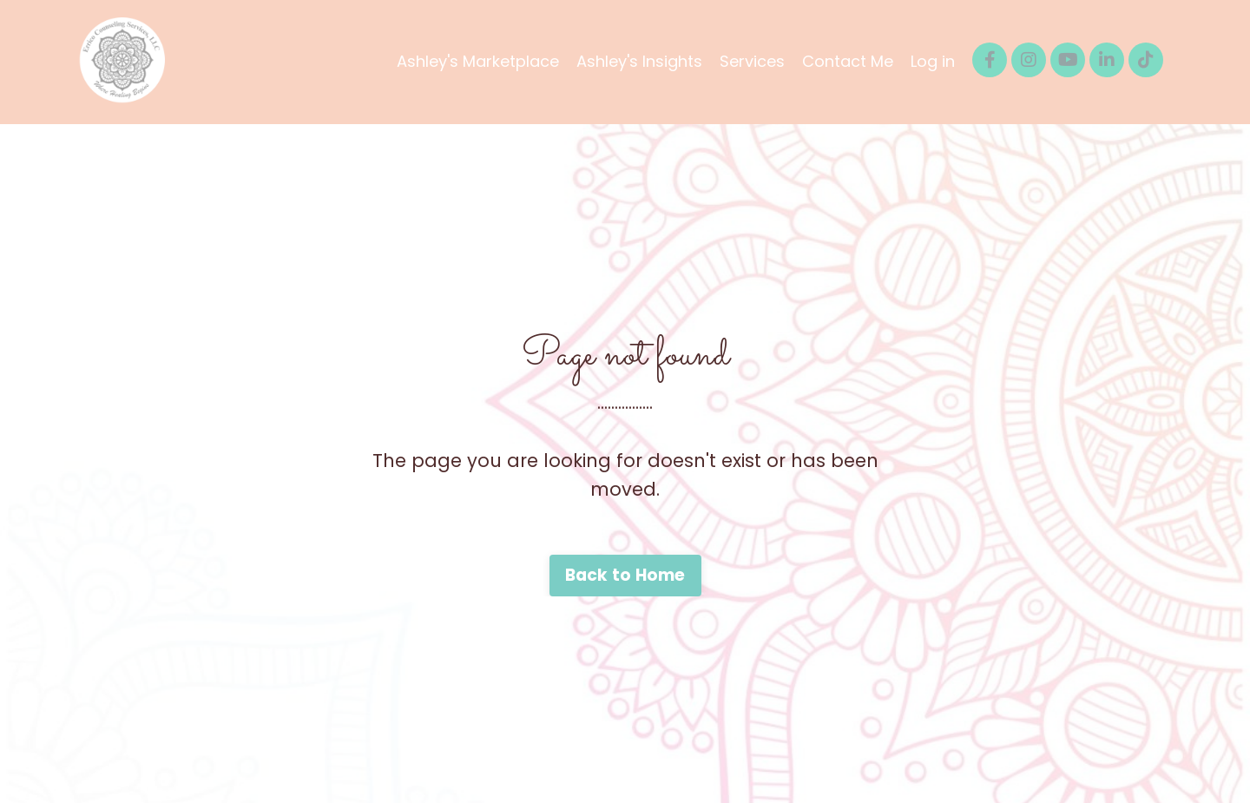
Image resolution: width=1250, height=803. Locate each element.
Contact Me (847, 61)
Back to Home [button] (625, 575)
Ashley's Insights (639, 61)
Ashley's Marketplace (478, 61)
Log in (933, 61)
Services (752, 61)
